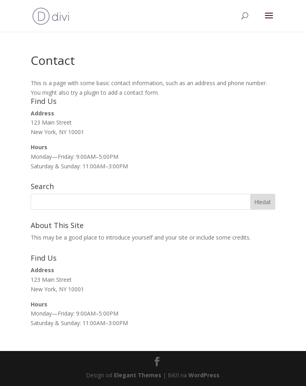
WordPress (204, 375)
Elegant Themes (137, 375)
